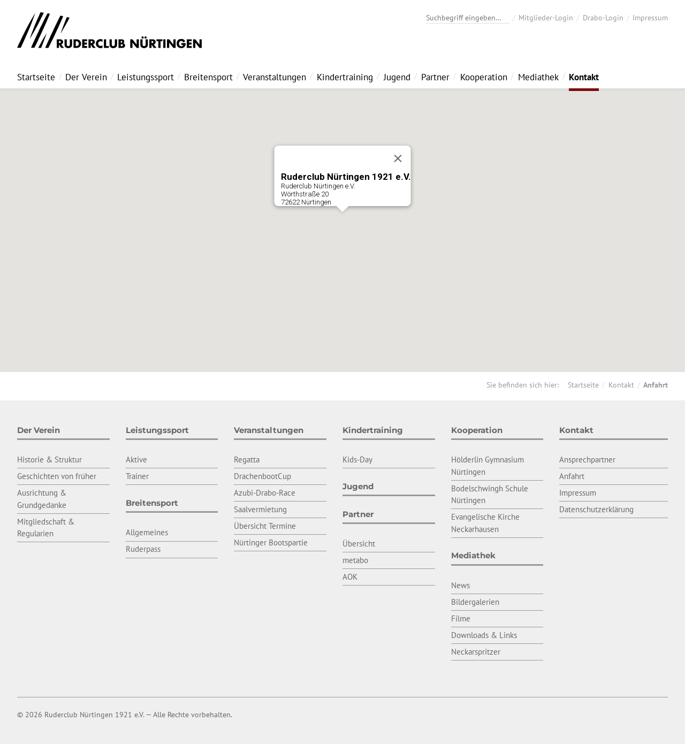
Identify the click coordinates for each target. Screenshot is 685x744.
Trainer (137, 476)
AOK (349, 577)
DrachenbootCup (262, 476)
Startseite (36, 77)
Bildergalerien (475, 602)
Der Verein (86, 77)
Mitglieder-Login (546, 17)
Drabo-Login (603, 17)
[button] (342, 222)
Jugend (397, 77)
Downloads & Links (484, 635)
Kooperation (483, 77)
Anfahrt (655, 385)
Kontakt (584, 77)
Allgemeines (147, 532)
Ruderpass (143, 549)
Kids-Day (357, 459)
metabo (355, 560)
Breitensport (208, 77)
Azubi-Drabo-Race (264, 493)
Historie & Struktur (49, 459)
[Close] (398, 158)
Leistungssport (145, 77)
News (460, 585)
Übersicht (358, 543)
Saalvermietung (260, 509)
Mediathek (538, 77)
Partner (435, 77)
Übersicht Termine (265, 526)
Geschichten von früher (56, 476)
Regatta (247, 459)
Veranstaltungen (274, 77)
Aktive (136, 459)
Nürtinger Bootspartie (271, 542)
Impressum (650, 17)
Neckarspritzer (475, 652)
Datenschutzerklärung (596, 509)
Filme (460, 618)
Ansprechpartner (587, 459)
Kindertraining (345, 77)
